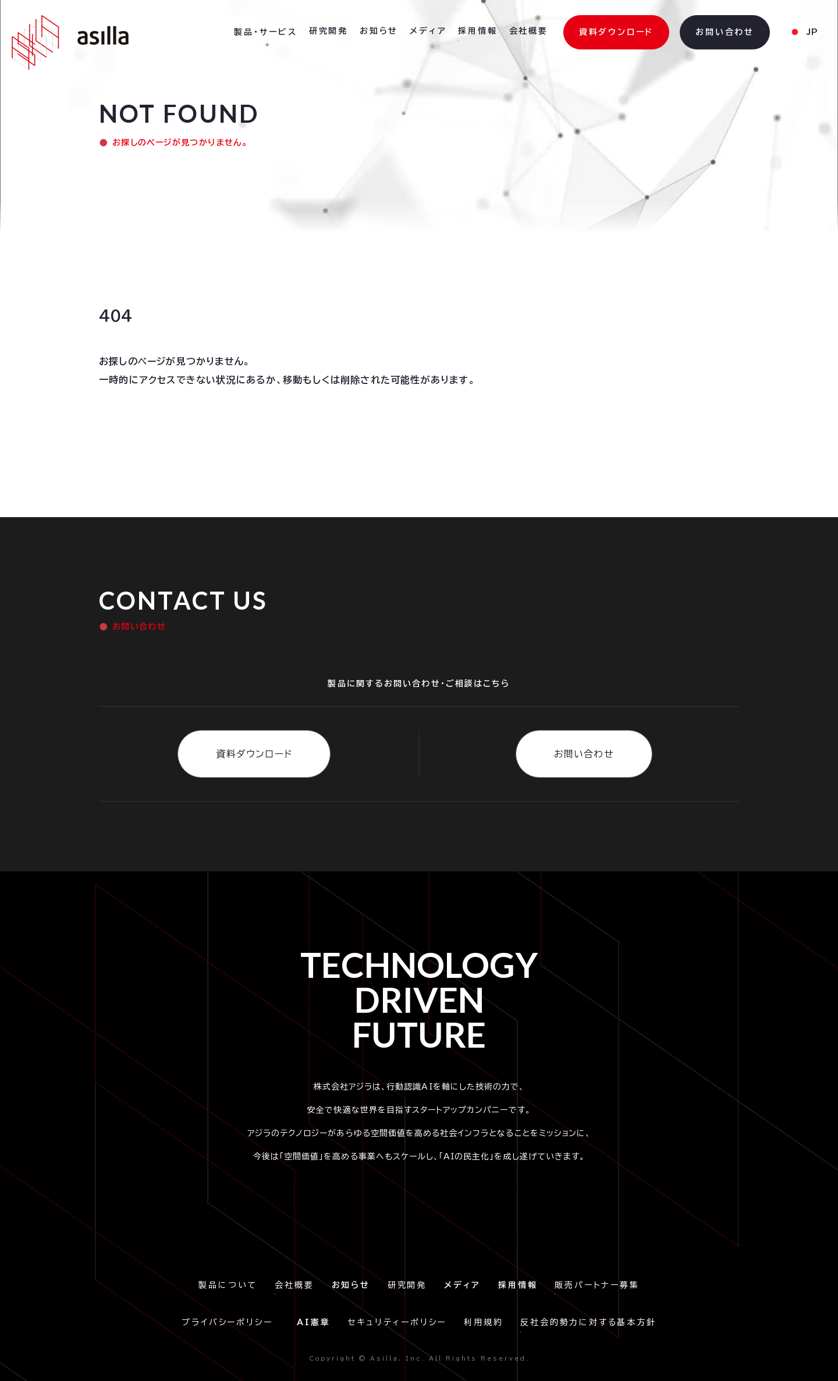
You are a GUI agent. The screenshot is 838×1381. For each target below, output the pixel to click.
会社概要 (294, 1285)
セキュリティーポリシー (396, 1322)
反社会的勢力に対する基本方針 (588, 1322)
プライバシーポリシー (230, 1322)
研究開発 (407, 1285)
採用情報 (477, 31)
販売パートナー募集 (597, 1285)
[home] (70, 42)
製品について (227, 1285)
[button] (265, 33)
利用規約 (483, 1322)
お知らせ (379, 31)
